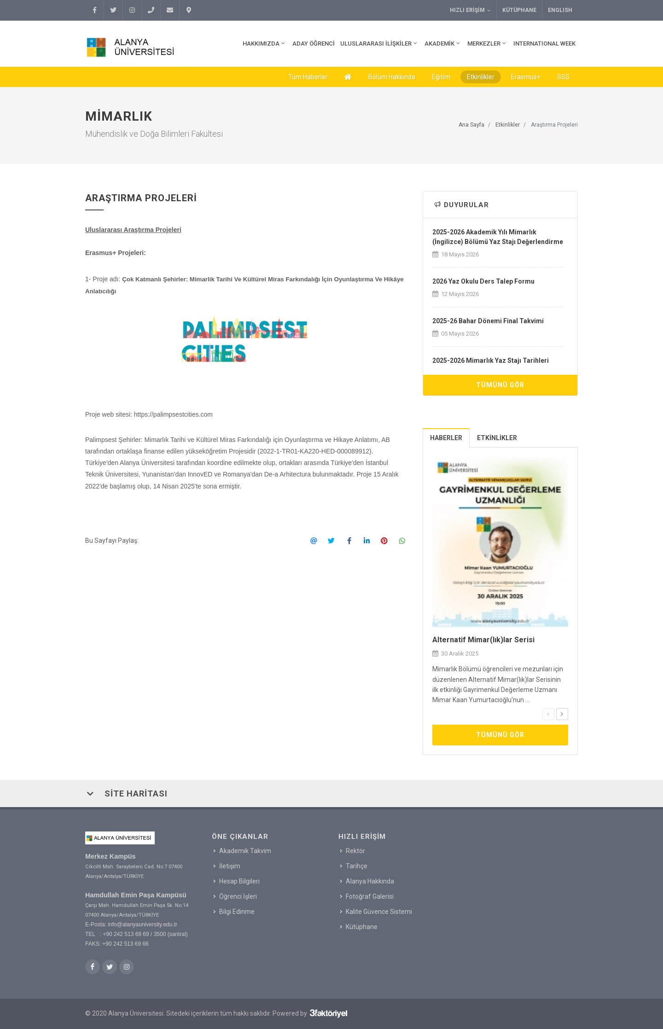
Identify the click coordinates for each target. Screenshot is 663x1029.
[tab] (446, 437)
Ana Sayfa (471, 125)
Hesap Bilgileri (239, 881)
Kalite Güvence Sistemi (379, 911)
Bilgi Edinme (237, 911)
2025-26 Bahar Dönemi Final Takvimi (488, 321)
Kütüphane (519, 10)
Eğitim (441, 77)
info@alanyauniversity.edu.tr (142, 924)
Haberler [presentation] (446, 438)
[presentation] (548, 714)
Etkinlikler (480, 77)
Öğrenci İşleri (238, 896)
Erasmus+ (526, 77)
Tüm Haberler (308, 77)
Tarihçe (356, 866)
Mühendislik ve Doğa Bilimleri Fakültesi (154, 134)
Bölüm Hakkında (391, 77)
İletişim (229, 866)
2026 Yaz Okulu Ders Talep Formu (483, 281)
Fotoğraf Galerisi (370, 896)
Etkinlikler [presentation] (497, 438)
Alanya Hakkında (370, 881)
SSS (563, 77)
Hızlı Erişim (470, 10)
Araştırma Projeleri (554, 125)
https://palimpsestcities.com (173, 414)
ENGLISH (560, 10)
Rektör (355, 851)
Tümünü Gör (500, 385)
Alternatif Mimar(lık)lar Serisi (483, 639)
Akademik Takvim (245, 851)
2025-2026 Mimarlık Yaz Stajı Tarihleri (490, 360)
